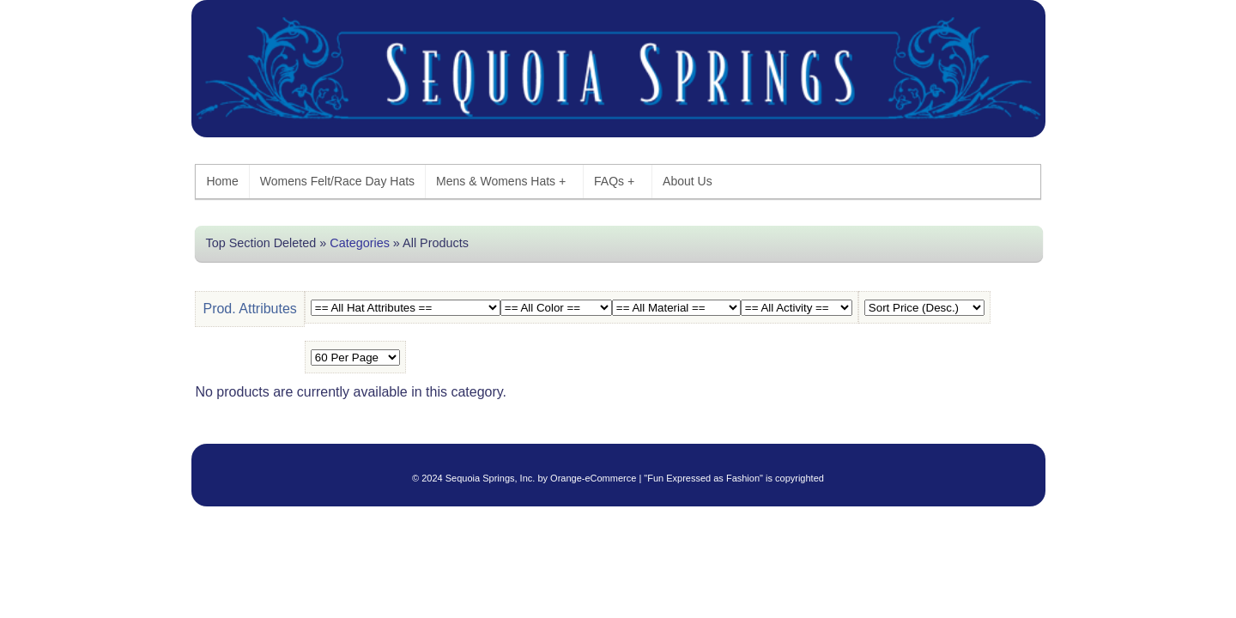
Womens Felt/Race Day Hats (337, 181)
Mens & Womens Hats (501, 181)
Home (222, 181)
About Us (687, 181)
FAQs (614, 181)
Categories (360, 243)
